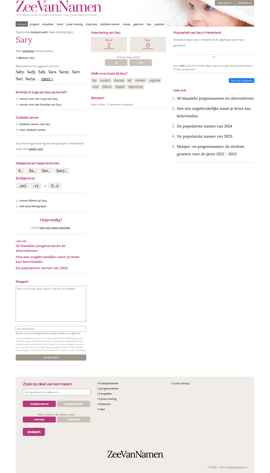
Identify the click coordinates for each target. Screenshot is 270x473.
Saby (20, 71)
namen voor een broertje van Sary (40, 104)
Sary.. (61, 170)
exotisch (105, 80)
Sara (52, 71)
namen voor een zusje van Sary (38, 98)
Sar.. (46, 170)
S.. (20, 170)
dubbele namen (110, 24)
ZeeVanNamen (58, 7)
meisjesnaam (39, 32)
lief (129, 80)
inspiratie (91, 24)
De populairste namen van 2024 (42, 268)
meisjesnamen (109, 383)
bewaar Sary (27, 57)
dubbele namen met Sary (34, 124)
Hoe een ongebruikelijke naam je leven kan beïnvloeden (47, 259)
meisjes (21, 24)
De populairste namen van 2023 (204, 136)
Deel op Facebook (242, 80)
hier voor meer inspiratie (54, 227)
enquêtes (48, 24)
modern (140, 80)
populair (160, 24)
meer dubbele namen (32, 130)
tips (149, 24)
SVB (181, 65)
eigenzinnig (135, 86)
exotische (28, 51)
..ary (22, 185)
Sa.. (32, 170)
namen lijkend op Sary (33, 200)
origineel (154, 80)
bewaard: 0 (225, 3)
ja (116, 62)
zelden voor (36, 149)
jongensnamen (110, 388)
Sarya (30, 78)
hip (94, 80)
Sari (19, 78)
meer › (47, 78)
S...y (55, 185)
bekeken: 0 (244, 3)
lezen (60, 24)
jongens (34, 24)
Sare (76, 71)
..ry (36, 185)
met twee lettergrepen (33, 206)
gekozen (138, 24)
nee (140, 62)
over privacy (182, 383)
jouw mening (74, 24)
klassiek (119, 80)
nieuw (126, 24)
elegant (120, 86)
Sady (31, 71)
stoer (95, 86)
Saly (41, 71)
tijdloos (107, 86)
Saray (64, 71)
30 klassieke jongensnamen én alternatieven (41, 248)
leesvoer (106, 404)
